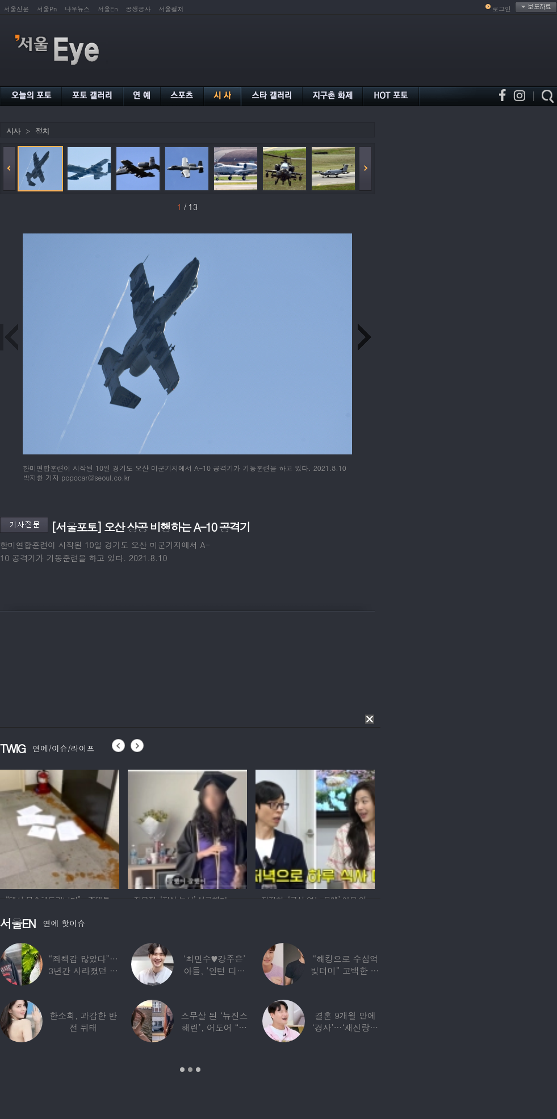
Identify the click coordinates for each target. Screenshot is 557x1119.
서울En (108, 9)
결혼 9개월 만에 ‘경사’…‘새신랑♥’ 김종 (345, 1027)
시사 (13, 131)
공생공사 (138, 9)
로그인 (501, 9)
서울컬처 (171, 9)
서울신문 (16, 9)
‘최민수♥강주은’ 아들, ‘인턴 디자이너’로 (214, 970)
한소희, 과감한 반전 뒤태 (83, 1021)
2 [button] (190, 1069)
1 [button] (182, 1069)
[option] (59, 828)
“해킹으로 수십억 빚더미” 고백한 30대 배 (345, 970)
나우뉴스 (77, 9)
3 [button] (198, 1069)
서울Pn (47, 9)
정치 (42, 131)
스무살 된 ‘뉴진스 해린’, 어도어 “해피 (214, 1027)
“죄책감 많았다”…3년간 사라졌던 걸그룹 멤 (83, 970)
